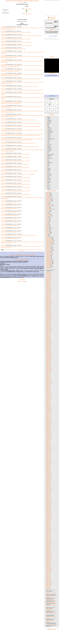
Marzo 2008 (48, 347)
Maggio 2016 (48, 455)
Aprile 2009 (48, 361)
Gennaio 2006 (48, 318)
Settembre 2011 (49, 393)
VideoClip (48, 245)
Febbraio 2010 (48, 372)
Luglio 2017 (48, 471)
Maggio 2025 (48, 575)
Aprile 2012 (48, 401)
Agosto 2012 (48, 405)
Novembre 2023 (49, 555)
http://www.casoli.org (27, 9)
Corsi (47, 212)
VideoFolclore (48, 253)
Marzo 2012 (48, 400)
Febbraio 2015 (48, 439)
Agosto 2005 (48, 312)
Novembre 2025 (49, 582)
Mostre (47, 224)
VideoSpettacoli (49, 263)
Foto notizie (3, 26)
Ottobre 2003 (48, 288)
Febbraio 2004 (48, 292)
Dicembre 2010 (49, 383)
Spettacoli (48, 233)
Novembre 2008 (49, 355)
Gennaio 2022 (48, 531)
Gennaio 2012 (48, 398)
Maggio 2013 (48, 415)
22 (23, 249)
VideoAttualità (48, 242)
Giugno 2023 (48, 550)
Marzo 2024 (48, 560)
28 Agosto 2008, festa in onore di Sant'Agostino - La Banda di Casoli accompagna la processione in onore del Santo (21, 35)
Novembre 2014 (49, 435)
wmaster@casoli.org (27, 13)
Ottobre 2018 (48, 488)
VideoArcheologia (49, 241)
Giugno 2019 (48, 496)
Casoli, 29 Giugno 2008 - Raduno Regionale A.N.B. (10, 202)
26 (28, 249)
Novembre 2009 (49, 369)
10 (10, 249)
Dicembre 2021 (49, 530)
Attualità (47, 197)
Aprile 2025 (48, 574)
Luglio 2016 (48, 458)
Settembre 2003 (49, 287)
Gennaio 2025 (48, 571)
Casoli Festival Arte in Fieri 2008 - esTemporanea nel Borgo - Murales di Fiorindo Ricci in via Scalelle (19, 86)
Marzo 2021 (48, 520)
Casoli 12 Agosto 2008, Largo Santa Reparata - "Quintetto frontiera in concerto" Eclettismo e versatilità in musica (21, 123)
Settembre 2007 (49, 340)
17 (18, 249)
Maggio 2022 (48, 535)
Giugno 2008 (48, 350)
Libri (47, 222)
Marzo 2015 (48, 440)
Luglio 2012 (48, 404)
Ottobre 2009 (48, 368)
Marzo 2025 (48, 573)
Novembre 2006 (49, 329)
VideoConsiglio (49, 248)
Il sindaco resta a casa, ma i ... (51, 599)
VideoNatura (48, 259)
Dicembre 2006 (49, 330)
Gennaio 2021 (48, 517)
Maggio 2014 (48, 429)
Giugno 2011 (48, 390)
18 (19, 249)
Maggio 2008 (48, 349)
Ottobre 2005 (48, 314)
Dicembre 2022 (49, 543)
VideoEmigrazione (49, 250)
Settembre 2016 (49, 460)
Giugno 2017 (48, 470)
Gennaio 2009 (48, 358)
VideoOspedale (48, 260)
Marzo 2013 (48, 413)
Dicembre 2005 (49, 317)
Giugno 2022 (48, 536)
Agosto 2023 (48, 552)
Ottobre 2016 (48, 461)
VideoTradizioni (49, 266)
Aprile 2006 (48, 321)
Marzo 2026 (48, 586)
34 (37, 249)
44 (24, 250)
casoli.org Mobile (51, 73)
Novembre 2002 (49, 276)
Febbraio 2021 (48, 519)
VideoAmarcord (49, 236)
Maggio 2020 (48, 509)
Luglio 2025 (48, 577)
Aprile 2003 (48, 281)
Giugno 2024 (48, 563)
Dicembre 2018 (49, 490)
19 (20, 249)
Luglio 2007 (48, 338)
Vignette (47, 268)
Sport (47, 234)
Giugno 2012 (48, 403)
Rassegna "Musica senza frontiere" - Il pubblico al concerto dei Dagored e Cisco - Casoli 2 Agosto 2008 (19, 170)
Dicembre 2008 (49, 357)
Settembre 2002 (49, 273)
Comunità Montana (49, 209)
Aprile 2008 (48, 348)
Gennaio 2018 (48, 478)
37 (40, 249)
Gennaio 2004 (48, 291)
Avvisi (47, 203)
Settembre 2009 (49, 367)
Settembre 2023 (49, 553)
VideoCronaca (48, 249)
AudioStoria (48, 201)
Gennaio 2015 (48, 438)
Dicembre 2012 (49, 410)
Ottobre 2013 (48, 421)
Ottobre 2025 (48, 581)
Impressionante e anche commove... (50, 596)
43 (23, 250)
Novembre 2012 (49, 409)
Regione (47, 231)
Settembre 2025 (49, 580)
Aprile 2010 (48, 374)
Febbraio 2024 (48, 559)
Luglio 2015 (48, 444)
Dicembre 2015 (49, 450)
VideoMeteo (48, 256)
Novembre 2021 (49, 529)
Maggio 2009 (48, 362)
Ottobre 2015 (48, 448)
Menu (47, 223)
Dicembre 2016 (49, 463)
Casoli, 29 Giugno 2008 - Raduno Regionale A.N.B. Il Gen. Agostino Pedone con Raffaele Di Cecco (19, 235)
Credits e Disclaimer (22, 281)
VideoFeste (48, 252)
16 (17, 249)
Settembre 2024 (49, 566)
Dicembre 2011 (49, 397)
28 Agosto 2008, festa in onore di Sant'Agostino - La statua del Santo (13, 48)
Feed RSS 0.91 (52, 17)
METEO (51, 29)
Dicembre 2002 (49, 277)
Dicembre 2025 (49, 583)
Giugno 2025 (48, 576)
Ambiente (48, 193)
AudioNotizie (26, 0)
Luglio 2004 (48, 298)
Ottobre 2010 (48, 381)
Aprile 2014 (48, 428)
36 (39, 249)
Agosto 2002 (48, 272)
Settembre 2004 (49, 300)
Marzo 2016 (48, 453)
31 (33, 249)
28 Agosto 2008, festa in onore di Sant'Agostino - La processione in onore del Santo (16, 32)
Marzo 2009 (48, 360)
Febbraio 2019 (48, 492)
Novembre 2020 (49, 515)
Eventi (47, 217)
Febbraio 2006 (48, 319)
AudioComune (48, 198)
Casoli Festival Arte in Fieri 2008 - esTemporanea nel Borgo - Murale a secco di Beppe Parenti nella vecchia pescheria (22, 89)
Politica (47, 229)
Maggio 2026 (48, 588)
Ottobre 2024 (48, 567)
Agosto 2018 (48, 485)
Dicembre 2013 (49, 423)
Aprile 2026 (48, 587)
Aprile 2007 (48, 334)
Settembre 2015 (49, 446)
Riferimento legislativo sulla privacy (22, 259)
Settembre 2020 (49, 513)
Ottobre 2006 (48, 328)
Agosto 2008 (48, 352)
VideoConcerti (48, 246)
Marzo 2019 (48, 493)
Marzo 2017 (48, 466)
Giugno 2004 (48, 297)
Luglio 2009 (48, 364)
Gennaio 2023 (48, 544)
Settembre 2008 (49, 353)
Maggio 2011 (48, 389)
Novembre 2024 (49, 568)
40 (19, 250)
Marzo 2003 (48, 280)
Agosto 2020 (48, 512)
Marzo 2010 (48, 373)
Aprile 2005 (48, 308)
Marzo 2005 (48, 307)
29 (31, 249)
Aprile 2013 (48, 414)
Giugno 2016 (48, 456)
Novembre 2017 (49, 475)
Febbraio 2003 (48, 279)
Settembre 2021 (49, 526)
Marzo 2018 (48, 480)
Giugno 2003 (48, 283)
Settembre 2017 (49, 473)
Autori (37, 0)
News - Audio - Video (52, 190)
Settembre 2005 (49, 313)
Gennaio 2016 (48, 451)
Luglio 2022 (48, 537)
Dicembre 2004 (49, 303)
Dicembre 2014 (49, 436)
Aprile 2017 (48, 468)
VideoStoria (48, 265)
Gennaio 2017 (48, 464)
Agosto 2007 (48, 339)
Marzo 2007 (48, 333)
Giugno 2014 (48, 430)
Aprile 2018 (48, 481)
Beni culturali (48, 204)
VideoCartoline (48, 244)
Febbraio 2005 (48, 306)
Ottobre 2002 (48, 275)
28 (30, 249)
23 (24, 249)
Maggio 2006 (48, 322)
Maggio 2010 (48, 375)
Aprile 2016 (48, 454)
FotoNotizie (15, 0)
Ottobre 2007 (48, 341)
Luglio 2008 (48, 351)
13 (13, 249)
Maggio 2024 (48, 562)
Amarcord (48, 192)
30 (32, 249)
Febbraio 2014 (48, 425)
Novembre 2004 (49, 302)
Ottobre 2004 (48, 301)
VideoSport (48, 264)
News (12, 0)
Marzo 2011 (48, 387)
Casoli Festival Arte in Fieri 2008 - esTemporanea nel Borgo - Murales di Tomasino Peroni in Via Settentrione (20, 78)
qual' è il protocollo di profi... (51, 602)
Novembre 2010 (49, 382)
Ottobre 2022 (48, 541)
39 (42, 249)
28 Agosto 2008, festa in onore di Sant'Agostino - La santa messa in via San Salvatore (16, 42)
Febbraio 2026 (48, 585)
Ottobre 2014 (48, 434)
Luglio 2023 (48, 551)
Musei (47, 225)
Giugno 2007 (48, 337)
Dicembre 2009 (49, 370)
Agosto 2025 (48, 578)
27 (29, 249)
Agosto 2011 (48, 392)
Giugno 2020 (48, 510)
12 (12, 249)
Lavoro (47, 221)
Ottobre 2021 (48, 527)
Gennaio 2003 (48, 278)
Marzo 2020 (48, 506)
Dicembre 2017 (49, 476)
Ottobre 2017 (48, 474)
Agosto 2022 (48, 539)
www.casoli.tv (51, 56)
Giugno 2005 (48, 310)
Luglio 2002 (48, 271)
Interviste (47, 220)
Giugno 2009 (48, 363)
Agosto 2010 (48, 379)
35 (38, 249)
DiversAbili (48, 214)
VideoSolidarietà (49, 262)
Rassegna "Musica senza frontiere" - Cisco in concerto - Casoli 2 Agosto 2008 (15, 164)
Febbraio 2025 (48, 572)
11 (11, 249)
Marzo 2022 (48, 533)
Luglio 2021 (48, 524)
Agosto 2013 (48, 419)
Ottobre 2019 (48, 501)
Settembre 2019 (49, 500)
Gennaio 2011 (48, 384)
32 (34, 249)
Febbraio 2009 (48, 359)
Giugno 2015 (48, 443)
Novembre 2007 (49, 342)
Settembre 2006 (49, 327)
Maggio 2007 (48, 336)
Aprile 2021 (48, 521)
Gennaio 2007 (48, 331)
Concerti (47, 210)
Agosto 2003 (48, 286)
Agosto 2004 (48, 299)
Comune (47, 208)
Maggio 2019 (48, 495)
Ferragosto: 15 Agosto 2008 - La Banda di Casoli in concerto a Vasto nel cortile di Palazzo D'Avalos (18, 119)
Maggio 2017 (48, 469)
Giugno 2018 (48, 483)
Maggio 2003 (48, 282)
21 (22, 249)
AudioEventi (48, 199)
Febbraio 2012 (48, 399)
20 (21, 249)
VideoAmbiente (49, 238)
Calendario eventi (49, 205)
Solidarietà (48, 232)
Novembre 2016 (49, 462)
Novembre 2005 (49, 316)
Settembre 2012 (49, 407)
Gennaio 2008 (48, 344)
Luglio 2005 (48, 311)
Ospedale (47, 228)
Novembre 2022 (49, 542)
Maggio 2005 (48, 309)
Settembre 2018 (49, 486)
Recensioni (48, 230)
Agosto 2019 (48, 499)
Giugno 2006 (48, 323)
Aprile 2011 (48, 388)
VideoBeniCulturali (49, 243)
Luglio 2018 (48, 484)
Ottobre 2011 (48, 394)
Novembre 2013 (49, 422)
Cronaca (47, 213)
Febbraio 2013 (48, 412)
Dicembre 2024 (49, 570)
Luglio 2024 (48, 564)
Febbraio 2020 (48, 505)
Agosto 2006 (48, 326)
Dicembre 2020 (49, 516)
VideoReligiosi (48, 261)
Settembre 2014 (49, 433)
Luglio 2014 (48, 431)
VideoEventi (48, 251)
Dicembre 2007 (49, 343)
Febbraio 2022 (48, 532)
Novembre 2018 (49, 489)
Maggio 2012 (48, 402)
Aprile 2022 (48, 534)
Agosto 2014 (48, 432)
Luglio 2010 (48, 378)
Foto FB (47, 218)
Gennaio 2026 (48, 584)
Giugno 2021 (48, 523)
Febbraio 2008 (48, 346)
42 (22, 250)
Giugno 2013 (48, 417)
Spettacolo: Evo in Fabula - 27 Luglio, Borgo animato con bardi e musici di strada (15, 177)
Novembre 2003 (49, 289)
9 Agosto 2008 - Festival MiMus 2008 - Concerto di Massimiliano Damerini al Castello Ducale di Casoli (19, 146)
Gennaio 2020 (48, 504)
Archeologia (48, 195)
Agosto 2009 (48, 365)
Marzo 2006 (48, 320)
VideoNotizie (20, 0)
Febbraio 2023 (48, 545)
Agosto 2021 (48, 525)
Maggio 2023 (48, 549)
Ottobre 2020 (48, 514)
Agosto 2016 (48, 459)
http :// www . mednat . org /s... (51, 624)
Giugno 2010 (48, 377)
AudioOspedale (49, 200)
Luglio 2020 (48, 511)
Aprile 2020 (48, 507)
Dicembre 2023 (49, 556)
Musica (47, 227)
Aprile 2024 (48, 561)
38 (41, 249)
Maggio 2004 (48, 296)
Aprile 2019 (48, 494)
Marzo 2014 (48, 426)
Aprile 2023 (48, 547)
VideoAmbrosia (49, 239)
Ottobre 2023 (48, 554)
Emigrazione (48, 215)
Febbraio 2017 (48, 465)
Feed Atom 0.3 (51, 18)
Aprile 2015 (48, 441)
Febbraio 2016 (48, 452)
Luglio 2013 (48, 418)
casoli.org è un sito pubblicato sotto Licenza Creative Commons (22, 255)
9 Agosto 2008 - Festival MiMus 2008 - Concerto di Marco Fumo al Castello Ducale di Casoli (17, 143)
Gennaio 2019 (48, 491)
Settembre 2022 (49, 540)
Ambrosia (48, 194)
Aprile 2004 (48, 294)
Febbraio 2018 (48, 479)
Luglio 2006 (48, 324)
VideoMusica (48, 258)
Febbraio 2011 (48, 385)
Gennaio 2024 (48, 557)
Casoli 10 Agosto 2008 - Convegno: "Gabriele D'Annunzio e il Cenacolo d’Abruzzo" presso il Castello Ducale (20, 126)
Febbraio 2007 (48, 332)
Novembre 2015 (49, 449)
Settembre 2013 (49, 420)
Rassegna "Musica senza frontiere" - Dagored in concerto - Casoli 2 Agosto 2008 (15, 154)
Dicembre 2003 (49, 290)
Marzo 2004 (48, 293)
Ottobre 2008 (48, 354)
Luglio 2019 (48, 497)
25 (27, 249)
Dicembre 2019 (49, 503)
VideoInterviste (49, 254)
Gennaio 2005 (48, 304)
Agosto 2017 (48, 472)
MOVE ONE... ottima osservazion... (50, 610)
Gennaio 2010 (48, 371)
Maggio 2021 (48, 522)
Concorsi (47, 211)
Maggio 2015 (48, 442)
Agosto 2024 (48, 565)
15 (16, 249)
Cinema (47, 207)
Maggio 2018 (48, 482)
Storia (47, 235)
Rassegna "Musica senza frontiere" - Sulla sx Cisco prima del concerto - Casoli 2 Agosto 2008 (17, 174)
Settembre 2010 (49, 380)
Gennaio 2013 (48, 411)
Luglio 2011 (48, 391)
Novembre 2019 (49, 502)
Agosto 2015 (48, 445)
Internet (47, 219)
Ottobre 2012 (48, 408)
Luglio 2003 (48, 284)
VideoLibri (48, 255)
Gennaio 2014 (48, 424)
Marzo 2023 (48, 546)
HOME (8, 0)
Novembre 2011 (49, 395)
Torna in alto (22, 279)
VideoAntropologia (49, 240)
